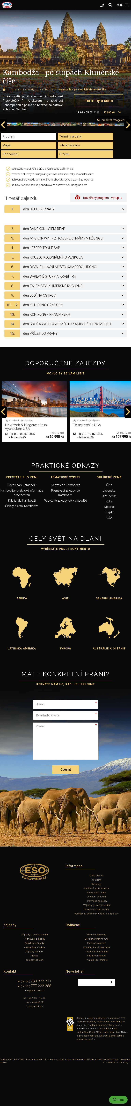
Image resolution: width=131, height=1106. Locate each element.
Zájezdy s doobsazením (96, 944)
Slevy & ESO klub (96, 931)
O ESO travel (97, 914)
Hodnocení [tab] (10, 193)
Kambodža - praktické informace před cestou (21, 532)
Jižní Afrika (109, 535)
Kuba (109, 540)
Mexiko (109, 546)
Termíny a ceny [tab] (70, 175)
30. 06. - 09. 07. (88, 473)
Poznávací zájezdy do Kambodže (65, 532)
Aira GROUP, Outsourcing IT (117, 1102)
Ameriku (81, 1064)
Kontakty (96, 919)
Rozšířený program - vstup (98, 236)
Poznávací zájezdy (34, 978)
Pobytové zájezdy (34, 982)
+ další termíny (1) (17, 476)
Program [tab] (8, 175)
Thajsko (109, 551)
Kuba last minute (96, 994)
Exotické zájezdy (96, 982)
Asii (120, 1064)
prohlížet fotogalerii (111, 159)
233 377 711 (41, 1020)
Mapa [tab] (6, 184)
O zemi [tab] (64, 193)
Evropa (65, 687)
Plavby (34, 994)
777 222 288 (41, 1025)
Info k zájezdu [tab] (69, 184)
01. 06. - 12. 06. (20, 473)
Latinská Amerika (22, 687)
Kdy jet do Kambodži (22, 539)
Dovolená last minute (96, 990)
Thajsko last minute (97, 999)
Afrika (22, 637)
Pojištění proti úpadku (96, 927)
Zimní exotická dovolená (96, 986)
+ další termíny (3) (85, 476)
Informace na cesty (96, 940)
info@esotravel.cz (35, 1029)
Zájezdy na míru (34, 990)
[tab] (65, 248)
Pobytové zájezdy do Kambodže (65, 539)
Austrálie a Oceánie (109, 687)
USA (109, 557)
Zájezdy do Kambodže (65, 524)
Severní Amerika (109, 637)
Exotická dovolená (96, 973)
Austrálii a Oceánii (87, 1067)
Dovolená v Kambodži (21, 524)
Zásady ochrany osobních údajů (102, 1099)
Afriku (124, 1071)
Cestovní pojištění (97, 935)
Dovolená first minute (96, 978)
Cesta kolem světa (34, 986)
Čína (109, 524)
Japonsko (109, 529)
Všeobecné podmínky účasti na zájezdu (96, 952)
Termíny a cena (99, 100)
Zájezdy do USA (34, 999)
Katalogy (97, 923)
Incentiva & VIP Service (96, 948)
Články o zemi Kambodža (21, 545)
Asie (65, 637)
